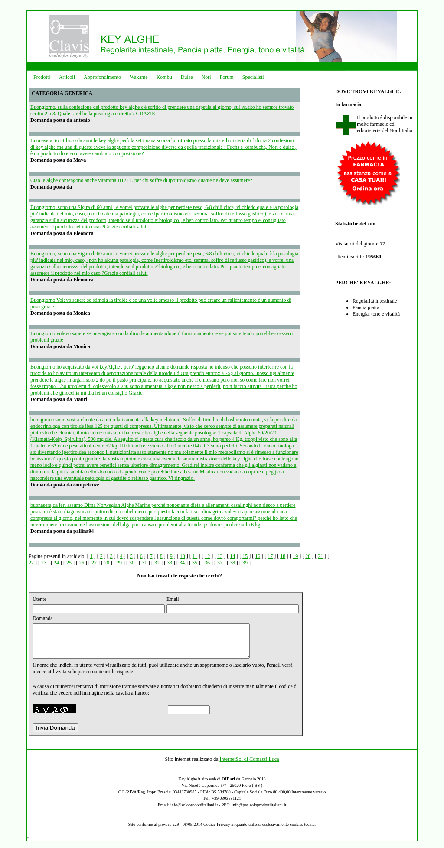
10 (182, 556)
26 (81, 563)
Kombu (164, 77)
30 (131, 563)
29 (119, 563)
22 (31, 563)
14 (232, 556)
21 (320, 556)
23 (43, 563)
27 (94, 563)
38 (232, 563)
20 (307, 556)
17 (270, 556)
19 (295, 556)
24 (56, 563)
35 (194, 563)
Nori (206, 77)
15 (245, 556)
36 (207, 563)
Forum (227, 77)
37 (219, 563)
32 (157, 563)
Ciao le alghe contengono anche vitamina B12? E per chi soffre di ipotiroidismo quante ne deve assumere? (141, 180)
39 (245, 563)
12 (207, 556)
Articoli (67, 77)
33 (169, 563)
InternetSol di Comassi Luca (249, 766)
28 (106, 563)
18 (282, 556)
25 (69, 563)
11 (195, 556)
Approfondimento (102, 77)
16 (257, 556)
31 (144, 563)
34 (182, 563)
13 (219, 556)
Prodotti (41, 77)
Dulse (187, 77)
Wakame (139, 77)
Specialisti (253, 77)
